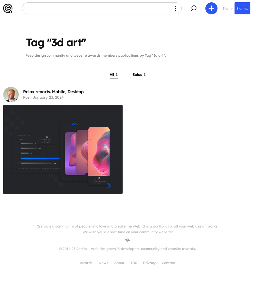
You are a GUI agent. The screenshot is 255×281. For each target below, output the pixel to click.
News (103, 263)
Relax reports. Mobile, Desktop (53, 91)
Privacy (149, 263)
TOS (133, 263)
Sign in (228, 8)
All (114, 74)
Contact (168, 263)
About (119, 263)
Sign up (242, 8)
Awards (86, 263)
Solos (139, 74)
